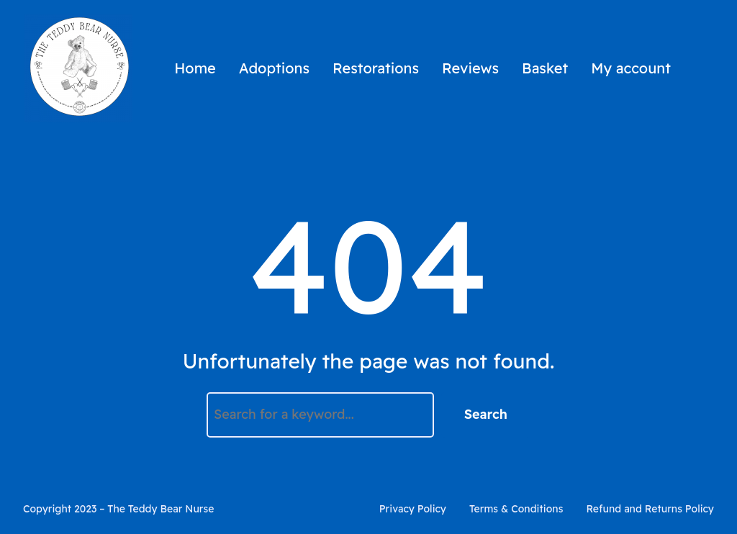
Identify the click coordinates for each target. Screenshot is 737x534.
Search (485, 414)
